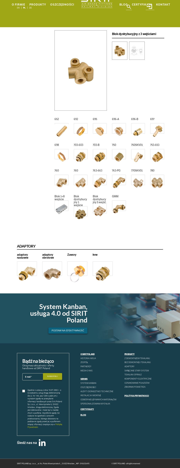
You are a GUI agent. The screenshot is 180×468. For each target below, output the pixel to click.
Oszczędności (62, 23)
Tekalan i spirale (133, 374)
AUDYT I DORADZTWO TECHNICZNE (96, 391)
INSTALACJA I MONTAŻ (90, 395)
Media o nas (86, 370)
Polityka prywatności (136, 395)
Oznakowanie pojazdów (137, 382)
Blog (123, 23)
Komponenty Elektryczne (138, 378)
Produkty (37, 23)
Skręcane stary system (136, 370)
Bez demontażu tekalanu (137, 362)
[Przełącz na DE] (31, 8)
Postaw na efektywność (67, 330)
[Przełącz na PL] (24, 8)
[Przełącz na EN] (18, 8)
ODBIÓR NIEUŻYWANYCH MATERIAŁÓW (98, 399)
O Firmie (18, 23)
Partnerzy (85, 366)
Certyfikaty (142, 23)
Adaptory (129, 366)
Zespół (84, 362)
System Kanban (88, 383)
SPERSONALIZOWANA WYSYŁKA (95, 403)
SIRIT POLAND (119, 463)
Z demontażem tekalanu (137, 358)
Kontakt (163, 23)
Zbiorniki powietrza (134, 387)
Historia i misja (88, 358)
